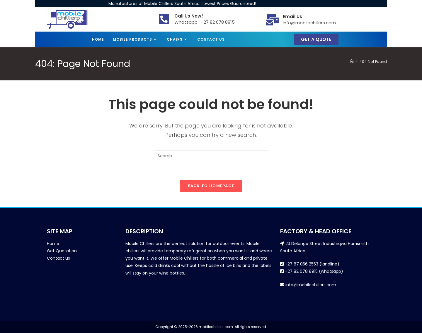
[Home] (352, 61)
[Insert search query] (211, 156)
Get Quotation (62, 251)
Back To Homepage (211, 186)
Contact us (58, 258)
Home (53, 243)
